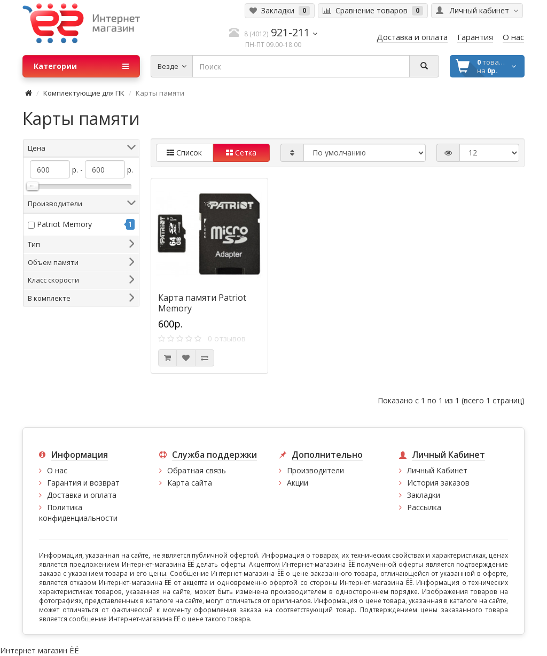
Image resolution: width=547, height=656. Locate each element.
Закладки (423, 495)
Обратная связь (196, 470)
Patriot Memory (64, 224)
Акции (297, 483)
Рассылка (424, 507)
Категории (81, 66)
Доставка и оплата (81, 495)
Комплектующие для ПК (83, 93)
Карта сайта (189, 483)
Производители (315, 470)
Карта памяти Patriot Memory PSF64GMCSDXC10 (202, 308)
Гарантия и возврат (83, 483)
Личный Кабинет (437, 470)
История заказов (438, 483)
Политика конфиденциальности (78, 512)
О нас (57, 470)
